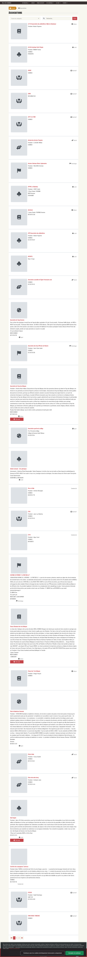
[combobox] (25, 18)
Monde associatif (40, 3)
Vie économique (49, 3)
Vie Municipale (25, 3)
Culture (58, 3)
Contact (33, 3)
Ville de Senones (6, 3)
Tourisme (65, 3)
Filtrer (74, 18)
